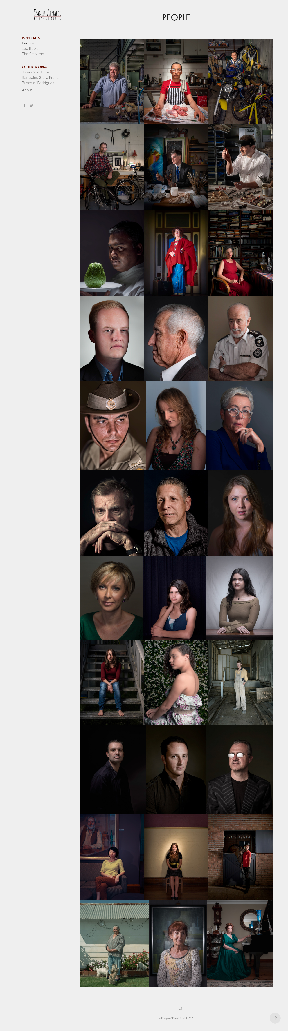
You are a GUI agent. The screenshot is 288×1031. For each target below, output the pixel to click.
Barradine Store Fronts (41, 77)
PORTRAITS (31, 37)
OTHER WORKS (34, 66)
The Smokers (33, 53)
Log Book (30, 48)
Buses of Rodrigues (38, 82)
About (27, 89)
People (28, 43)
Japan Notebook (36, 72)
